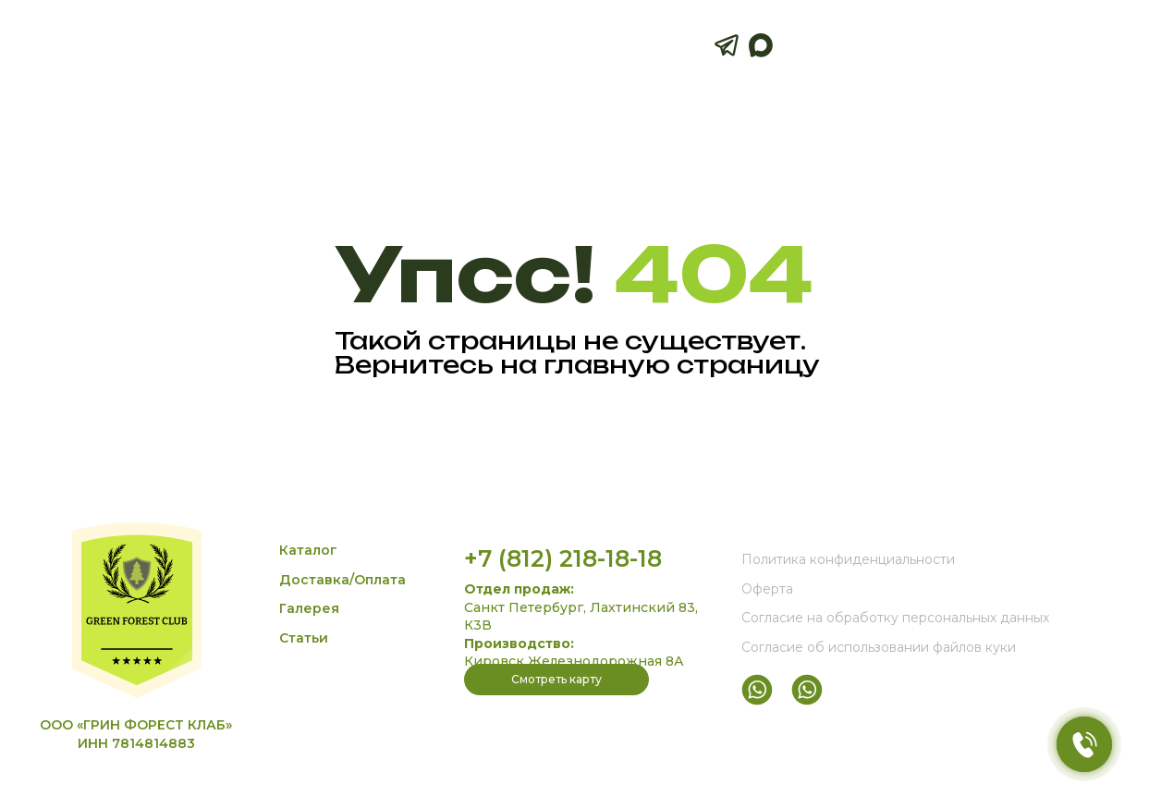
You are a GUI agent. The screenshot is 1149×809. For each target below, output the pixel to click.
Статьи (303, 638)
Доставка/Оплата (342, 579)
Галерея (309, 608)
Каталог (308, 550)
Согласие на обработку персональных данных (895, 617)
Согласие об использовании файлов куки (878, 647)
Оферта (767, 589)
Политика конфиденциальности (848, 559)
